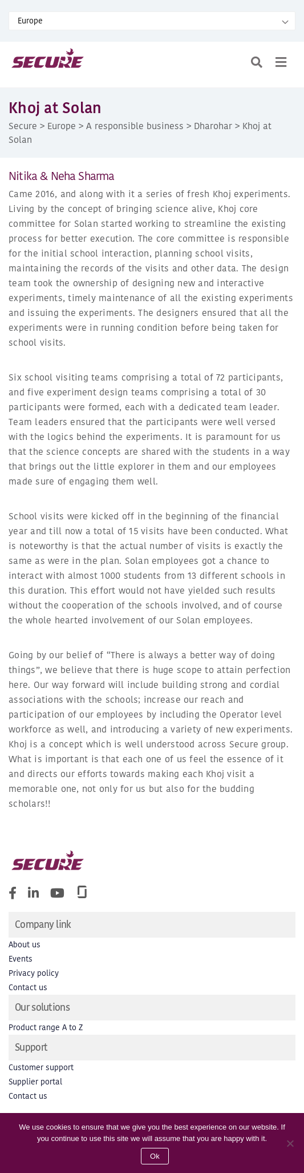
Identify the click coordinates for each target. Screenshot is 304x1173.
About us (24, 945)
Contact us (28, 988)
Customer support (41, 1068)
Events (21, 959)
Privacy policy (34, 973)
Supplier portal (35, 1082)
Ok (155, 1156)
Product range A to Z (46, 1028)
